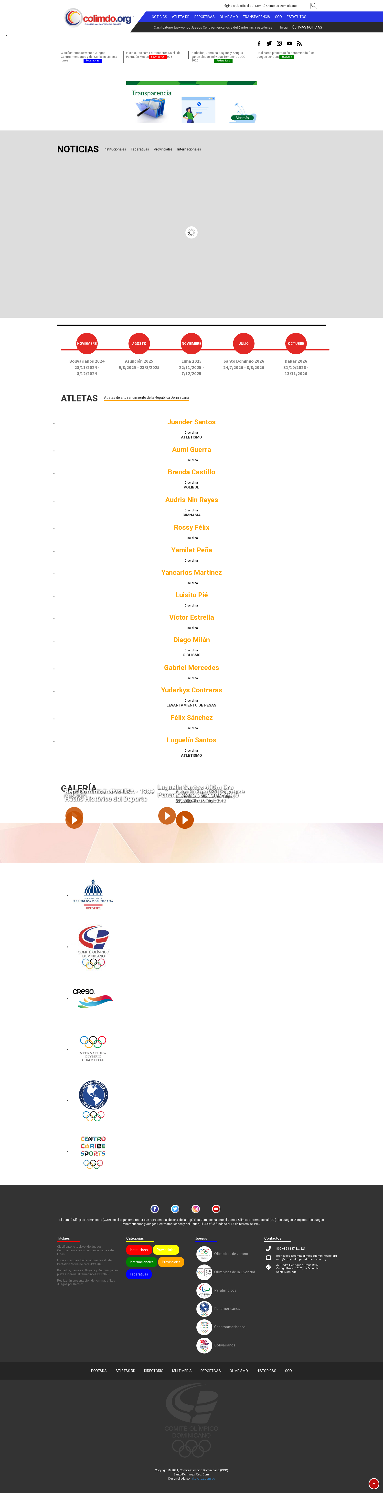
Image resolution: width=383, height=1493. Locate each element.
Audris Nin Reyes (191, 500)
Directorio (153, 1368)
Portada (99, 1368)
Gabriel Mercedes (191, 668)
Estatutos (296, 17)
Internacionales (142, 1259)
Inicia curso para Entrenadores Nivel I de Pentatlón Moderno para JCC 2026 (186, 27)
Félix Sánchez (191, 718)
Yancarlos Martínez (191, 572)
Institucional (139, 1247)
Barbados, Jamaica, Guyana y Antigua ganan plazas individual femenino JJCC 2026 (218, 56)
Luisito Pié (191, 595)
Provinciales (166, 1247)
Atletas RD (125, 1368)
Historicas (266, 1368)
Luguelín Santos (191, 740)
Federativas (139, 1271)
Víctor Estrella (191, 617)
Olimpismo (239, 1368)
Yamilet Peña (191, 550)
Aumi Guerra (191, 450)
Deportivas (211, 1368)
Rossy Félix (191, 527)
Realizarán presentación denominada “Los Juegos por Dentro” (86, 1279)
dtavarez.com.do (203, 1475)
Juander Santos (191, 422)
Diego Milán (191, 640)
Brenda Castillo (191, 472)
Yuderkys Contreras (191, 690)
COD (288, 1368)
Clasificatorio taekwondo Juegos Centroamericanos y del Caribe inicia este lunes (89, 56)
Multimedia (182, 1368)
